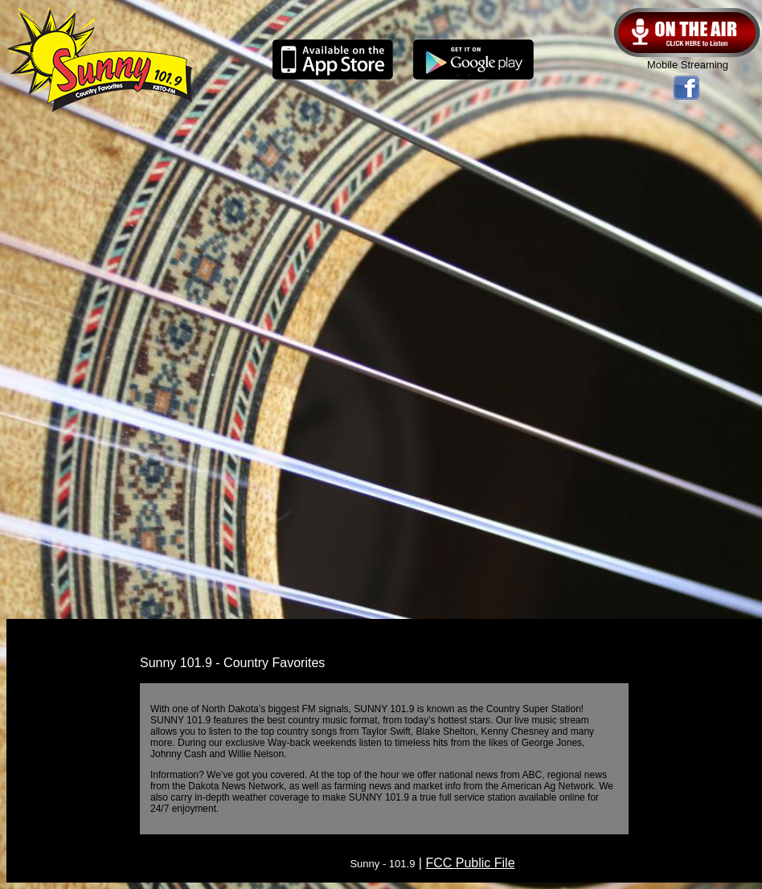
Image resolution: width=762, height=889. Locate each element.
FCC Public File (469, 863)
